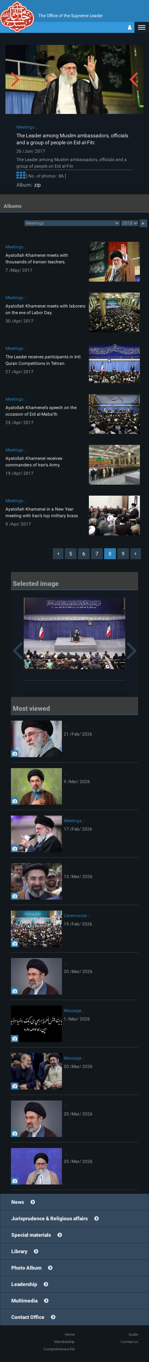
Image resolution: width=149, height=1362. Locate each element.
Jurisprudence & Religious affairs (49, 1218)
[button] (141, 27)
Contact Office (27, 1317)
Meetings (25, 127)
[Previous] (58, 553)
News (17, 1202)
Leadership (24, 1284)
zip (36, 185)
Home (70, 1334)
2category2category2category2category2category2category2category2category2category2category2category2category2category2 (72, 223)
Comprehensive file (59, 1349)
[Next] (135, 553)
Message (72, 1010)
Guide (133, 1334)
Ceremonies (75, 915)
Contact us (129, 1342)
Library (19, 1251)
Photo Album (26, 1268)
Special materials (31, 1235)
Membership (64, 1342)
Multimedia (24, 1301)
